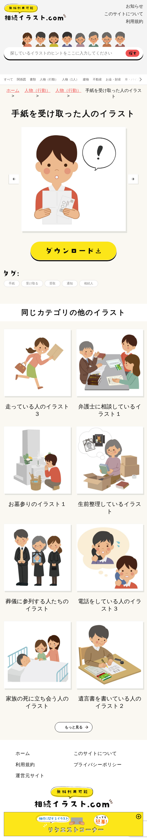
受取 (52, 283)
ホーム (12, 90)
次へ (133, 179)
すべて (8, 79)
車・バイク (132, 79)
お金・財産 (113, 79)
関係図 (21, 79)
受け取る (32, 283)
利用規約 (134, 21)
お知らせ (134, 6)
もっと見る (74, 727)
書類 (33, 79)
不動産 (97, 79)
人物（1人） (70, 79)
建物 (86, 79)
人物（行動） (49, 79)
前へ (14, 179)
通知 (70, 283)
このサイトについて (123, 13)
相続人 (88, 283)
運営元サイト (30, 775)
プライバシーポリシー (98, 764)
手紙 (12, 283)
